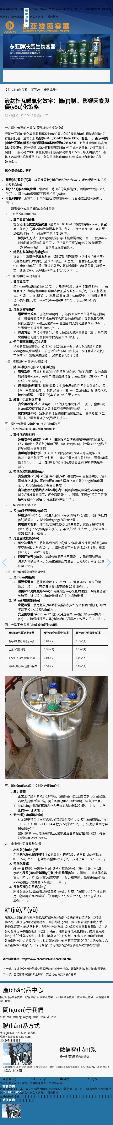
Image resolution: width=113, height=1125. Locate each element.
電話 (92, 1079)
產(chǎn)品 (38, 1079)
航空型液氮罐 (85, 997)
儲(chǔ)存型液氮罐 (11, 997)
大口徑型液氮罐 (65, 997)
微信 (64, 1079)
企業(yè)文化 (48, 1017)
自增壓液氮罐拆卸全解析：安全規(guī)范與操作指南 (45, 974)
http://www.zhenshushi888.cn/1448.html (47, 959)
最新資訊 (49, 89)
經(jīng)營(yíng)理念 (25, 1017)
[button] (56, 1121)
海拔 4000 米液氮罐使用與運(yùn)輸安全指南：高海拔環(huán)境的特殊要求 (60, 968)
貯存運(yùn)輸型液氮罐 (39, 997)
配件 (8, 1001)
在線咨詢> (26, 17)
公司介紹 (5, 1017)
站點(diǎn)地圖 (12, 1070)
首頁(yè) (35, 89)
